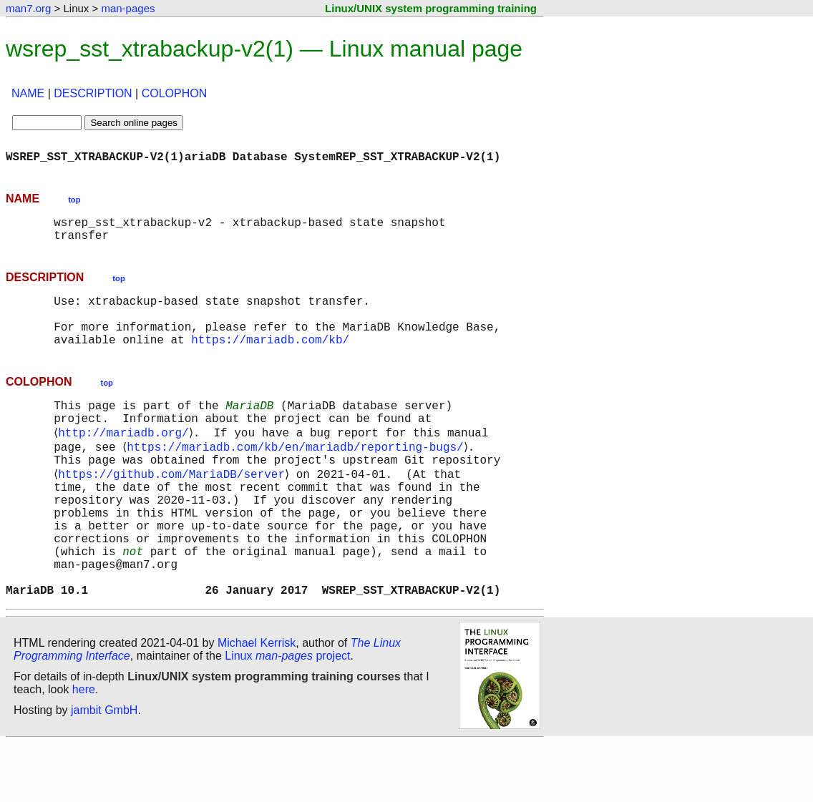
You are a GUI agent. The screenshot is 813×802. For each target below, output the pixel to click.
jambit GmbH (104, 769)
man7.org (28, 8)
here (83, 748)
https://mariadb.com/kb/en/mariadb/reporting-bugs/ (298, 475)
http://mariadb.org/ (126, 459)
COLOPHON (175, 93)
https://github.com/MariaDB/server (174, 506)
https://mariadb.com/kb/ (270, 359)
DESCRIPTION (93, 93)
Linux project (287, 714)
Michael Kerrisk (257, 701)
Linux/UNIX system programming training (431, 8)
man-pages (128, 8)
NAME (27, 93)
